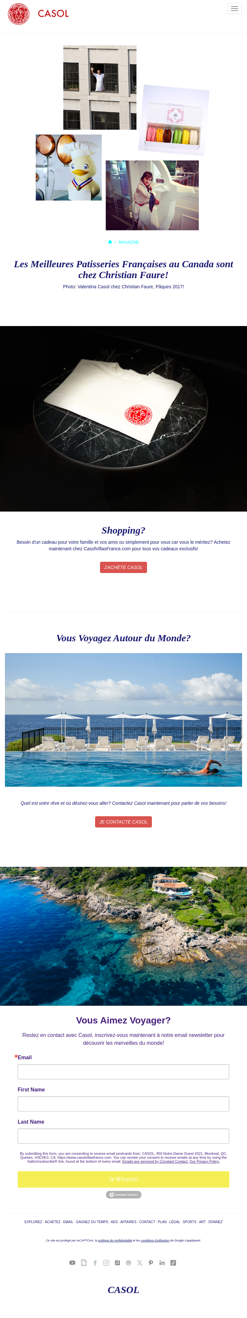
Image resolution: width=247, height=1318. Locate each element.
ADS (114, 1222)
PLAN (162, 1222)
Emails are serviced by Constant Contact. (155, 1161)
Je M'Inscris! (123, 1179)
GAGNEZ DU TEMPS (92, 1222)
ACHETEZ (53, 1222)
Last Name (31, 1122)
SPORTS (189, 1222)
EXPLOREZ (33, 1222)
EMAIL (68, 1222)
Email (25, 1057)
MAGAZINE (128, 242)
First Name (31, 1089)
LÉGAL (174, 1222)
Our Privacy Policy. (205, 1161)
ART (202, 1222)
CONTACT (147, 1222)
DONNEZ (216, 1222)
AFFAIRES (128, 1222)
